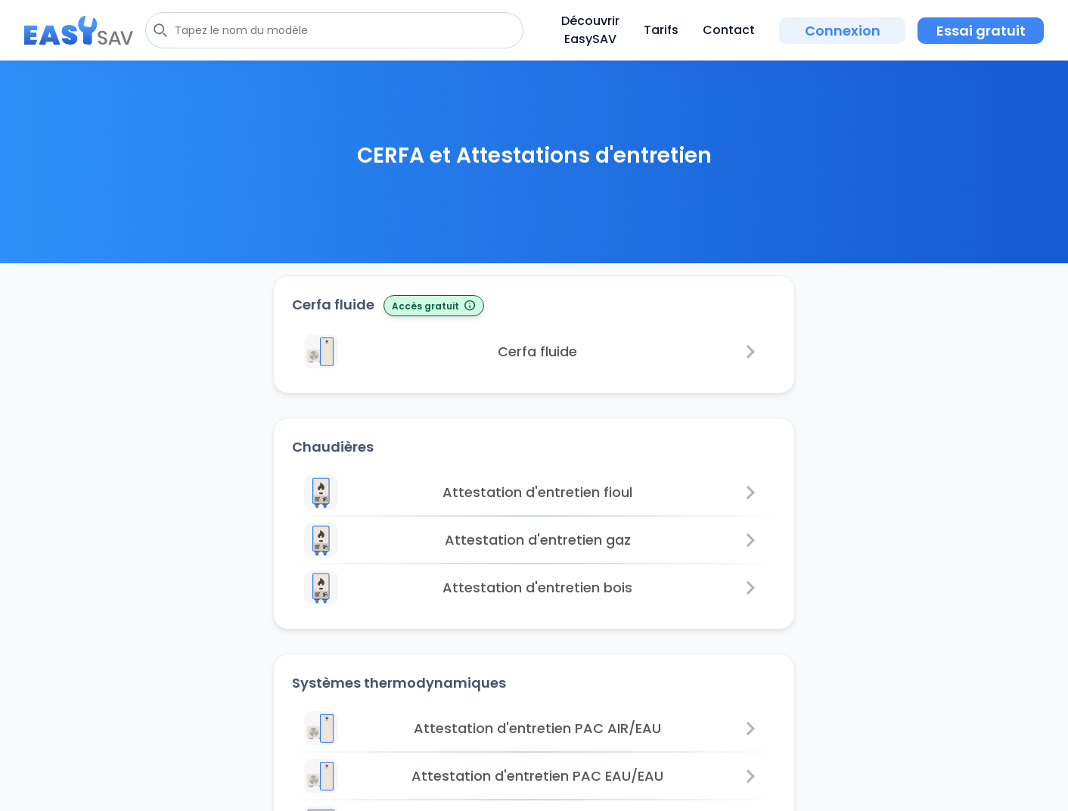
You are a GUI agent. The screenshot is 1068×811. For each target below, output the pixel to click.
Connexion (842, 30)
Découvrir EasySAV (590, 30)
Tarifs (661, 30)
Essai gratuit (981, 30)
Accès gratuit (434, 306)
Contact (729, 30)
